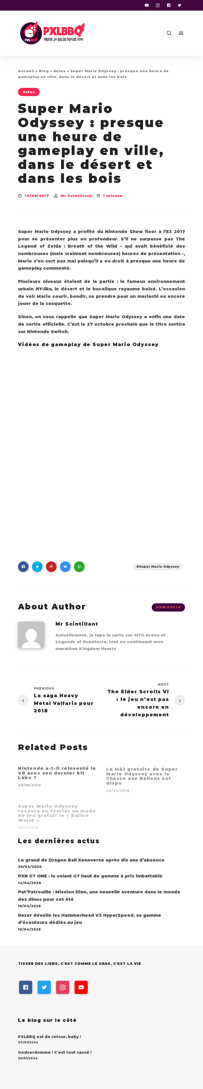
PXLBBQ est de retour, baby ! (49, 1036)
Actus (59, 71)
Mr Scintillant (76, 195)
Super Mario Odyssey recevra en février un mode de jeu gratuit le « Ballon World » (57, 814)
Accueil (26, 71)
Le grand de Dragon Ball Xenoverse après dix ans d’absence (91, 860)
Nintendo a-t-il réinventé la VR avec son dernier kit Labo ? (57, 775)
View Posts (168, 607)
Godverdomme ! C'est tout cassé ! (55, 1052)
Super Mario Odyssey (159, 567)
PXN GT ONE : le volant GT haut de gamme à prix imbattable (90, 876)
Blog (44, 71)
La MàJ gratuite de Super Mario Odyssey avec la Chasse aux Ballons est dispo (142, 778)
